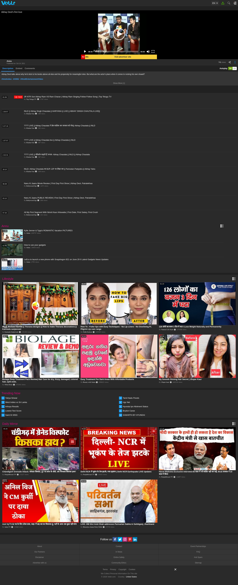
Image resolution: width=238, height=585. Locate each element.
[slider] (116, 51)
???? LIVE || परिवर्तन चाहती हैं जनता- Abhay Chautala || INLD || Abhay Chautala (57, 154)
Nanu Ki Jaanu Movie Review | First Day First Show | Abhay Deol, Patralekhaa (58, 183)
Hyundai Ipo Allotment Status (135, 406)
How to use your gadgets (35, 245)
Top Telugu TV (31, 99)
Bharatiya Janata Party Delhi (92, 527)
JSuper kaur (165, 382)
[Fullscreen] (153, 51)
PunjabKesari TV (10, 474)
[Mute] (148, 51)
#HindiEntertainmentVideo (31, 79)
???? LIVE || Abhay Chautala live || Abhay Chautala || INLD (49, 140)
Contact (119, 546)
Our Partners (39, 552)
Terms (105, 569)
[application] (119, 34)
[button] (119, 34)
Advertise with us (39, 563)
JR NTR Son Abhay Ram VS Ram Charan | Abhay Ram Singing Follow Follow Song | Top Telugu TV (67, 97)
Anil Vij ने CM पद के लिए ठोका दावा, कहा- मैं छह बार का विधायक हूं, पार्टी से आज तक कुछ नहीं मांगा (39, 524)
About (39, 546)
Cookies (132, 569)
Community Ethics (119, 563)
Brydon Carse (129, 411)
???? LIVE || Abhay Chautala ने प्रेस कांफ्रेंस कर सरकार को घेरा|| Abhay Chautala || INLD (59, 125)
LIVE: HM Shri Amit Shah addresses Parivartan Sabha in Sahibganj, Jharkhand (117, 524)
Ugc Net (126, 402)
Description (7, 68)
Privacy (113, 569)
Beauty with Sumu (89, 382)
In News (119, 552)
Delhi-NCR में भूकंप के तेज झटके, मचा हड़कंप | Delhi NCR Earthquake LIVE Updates (116, 471)
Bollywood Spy (31, 186)
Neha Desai (8, 384)
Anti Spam (198, 557)
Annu (9, 61)
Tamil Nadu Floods (131, 398)
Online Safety (118, 557)
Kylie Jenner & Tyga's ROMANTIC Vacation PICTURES (48, 230)
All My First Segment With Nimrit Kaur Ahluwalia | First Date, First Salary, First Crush (61, 212)
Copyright (122, 569)
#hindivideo (7, 79)
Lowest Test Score (13, 411)
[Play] (85, 51)
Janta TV (8, 527)
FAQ (198, 552)
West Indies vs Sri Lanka (16, 402)
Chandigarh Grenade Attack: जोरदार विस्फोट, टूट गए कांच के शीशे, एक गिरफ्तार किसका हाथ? (39, 471)
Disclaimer (39, 557)
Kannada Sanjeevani (11, 332)
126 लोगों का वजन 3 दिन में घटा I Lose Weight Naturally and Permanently (190, 327)
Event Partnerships (198, 546)
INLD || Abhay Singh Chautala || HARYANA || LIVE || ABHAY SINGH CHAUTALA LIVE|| (62, 111)
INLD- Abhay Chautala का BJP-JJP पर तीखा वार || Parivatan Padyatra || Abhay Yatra (59, 169)
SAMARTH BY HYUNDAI (134, 415)
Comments (30, 68)
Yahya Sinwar (11, 398)
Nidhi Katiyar (87, 332)
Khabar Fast (30, 114)
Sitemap (198, 563)
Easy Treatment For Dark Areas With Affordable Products (107, 379)
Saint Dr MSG (11, 415)
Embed (19, 68)
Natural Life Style (167, 329)
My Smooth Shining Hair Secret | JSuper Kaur (180, 379)
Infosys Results (12, 406)
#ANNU (16, 79)
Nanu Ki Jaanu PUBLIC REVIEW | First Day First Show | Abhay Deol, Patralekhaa (60, 198)
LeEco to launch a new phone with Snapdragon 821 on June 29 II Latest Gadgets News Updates (66, 259)
